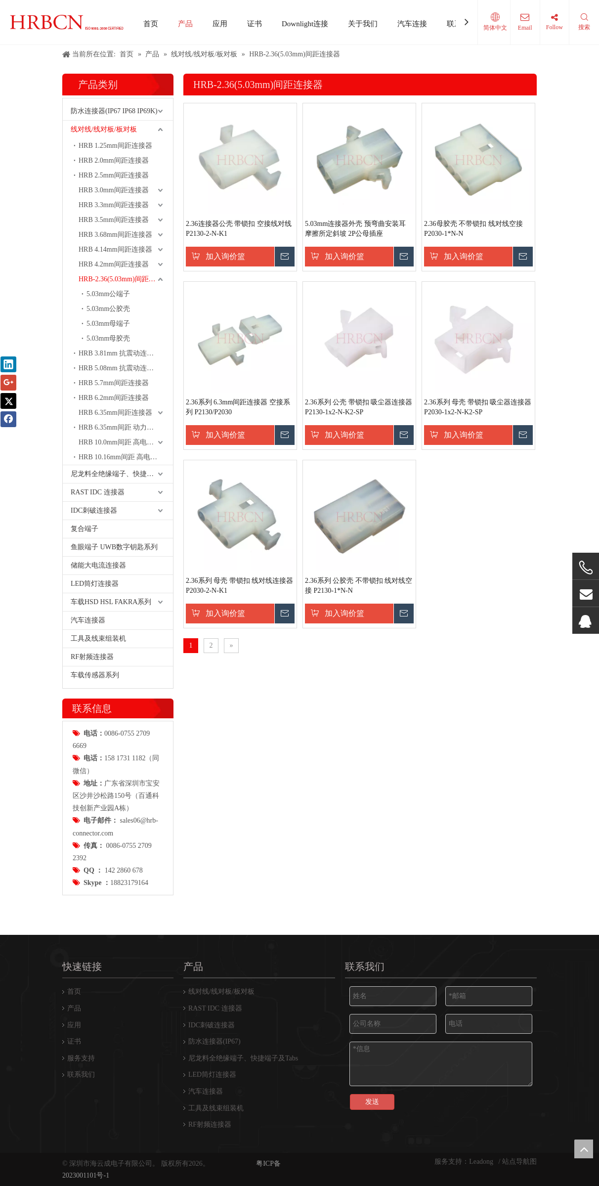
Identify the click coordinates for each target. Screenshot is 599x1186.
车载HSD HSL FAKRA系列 (111, 602)
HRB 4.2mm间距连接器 (114, 264)
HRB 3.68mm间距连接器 (115, 234)
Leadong (482, 1161)
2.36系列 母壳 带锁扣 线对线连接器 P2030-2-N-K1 (239, 585)
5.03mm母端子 (108, 323)
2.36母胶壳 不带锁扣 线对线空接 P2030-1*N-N (473, 228)
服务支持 (81, 1058)
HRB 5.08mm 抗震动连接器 (120, 368)
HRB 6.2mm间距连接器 (114, 397)
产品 (185, 24)
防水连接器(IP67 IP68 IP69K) (114, 111)
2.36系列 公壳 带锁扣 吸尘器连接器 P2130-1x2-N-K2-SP (358, 407)
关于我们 (363, 24)
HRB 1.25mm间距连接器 (115, 145)
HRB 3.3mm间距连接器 (114, 205)
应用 (220, 24)
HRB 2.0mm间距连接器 (114, 160)
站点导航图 (519, 1161)
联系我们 (81, 1074)
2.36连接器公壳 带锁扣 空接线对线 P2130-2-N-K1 (239, 228)
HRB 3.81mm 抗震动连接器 (120, 353)
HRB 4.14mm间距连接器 (115, 249)
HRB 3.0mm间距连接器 (114, 190)
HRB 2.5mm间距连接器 (114, 175)
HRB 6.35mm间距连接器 (115, 412)
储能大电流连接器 (98, 565)
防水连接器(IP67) (214, 1041)
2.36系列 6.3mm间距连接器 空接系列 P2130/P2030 (238, 407)
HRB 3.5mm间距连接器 (114, 219)
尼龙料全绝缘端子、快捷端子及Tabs (122, 474)
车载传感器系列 (95, 675)
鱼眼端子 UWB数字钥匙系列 (114, 547)
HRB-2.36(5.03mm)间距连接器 (124, 279)
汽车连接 (412, 24)
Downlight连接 (305, 24)
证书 (254, 24)
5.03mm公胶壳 (108, 308)
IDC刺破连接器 (94, 510)
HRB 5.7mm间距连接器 (114, 383)
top (583, 1149)
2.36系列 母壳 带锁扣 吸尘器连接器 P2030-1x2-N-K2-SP (477, 407)
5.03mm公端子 (108, 294)
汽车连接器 (88, 620)
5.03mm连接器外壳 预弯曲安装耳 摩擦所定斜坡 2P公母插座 (355, 228)
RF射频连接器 (92, 656)
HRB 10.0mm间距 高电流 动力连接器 (126, 442)
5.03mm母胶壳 (108, 338)
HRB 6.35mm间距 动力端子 (120, 427)
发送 (372, 1101)
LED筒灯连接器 (95, 583)
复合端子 (84, 528)
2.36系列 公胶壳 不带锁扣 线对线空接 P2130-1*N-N (358, 585)
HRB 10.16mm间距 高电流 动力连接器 (126, 457)
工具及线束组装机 (98, 638)
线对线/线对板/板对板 (104, 129)
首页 (150, 24)
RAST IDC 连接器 (98, 492)
